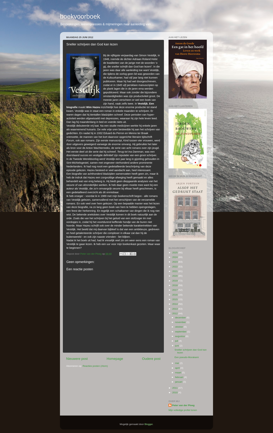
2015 (175, 299)
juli (177, 341)
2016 (175, 294)
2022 (175, 266)
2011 (175, 388)
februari (179, 377)
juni (177, 345)
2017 (175, 290)
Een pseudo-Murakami (187, 357)
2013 (175, 308)
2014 (175, 304)
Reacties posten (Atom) (95, 366)
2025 (175, 252)
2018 (175, 285)
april (177, 368)
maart (178, 372)
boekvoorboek (80, 16)
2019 (175, 280)
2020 (175, 276)
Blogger (149, 424)
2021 (175, 271)
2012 (175, 313)
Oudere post (151, 359)
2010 (175, 392)
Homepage (115, 359)
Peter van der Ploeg (183, 405)
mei (177, 363)
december (181, 317)
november (181, 322)
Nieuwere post (77, 359)
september (181, 331)
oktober (179, 326)
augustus (180, 336)
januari (179, 381)
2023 (175, 261)
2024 (175, 257)
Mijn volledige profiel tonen (183, 410)
